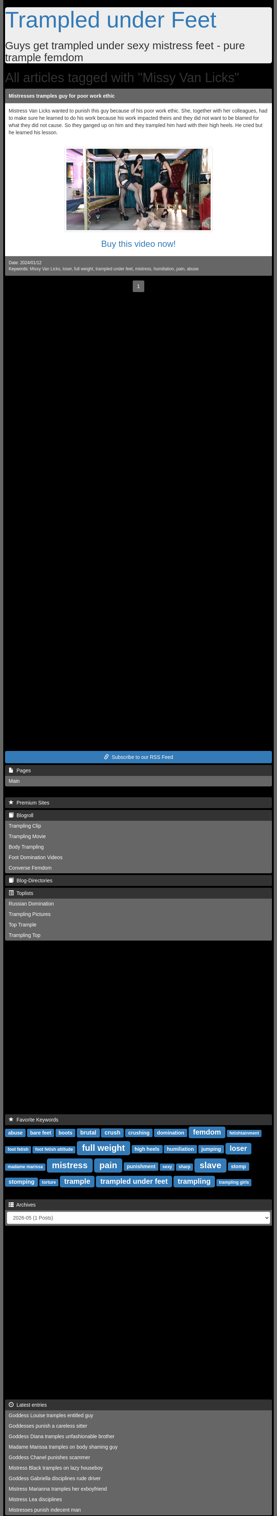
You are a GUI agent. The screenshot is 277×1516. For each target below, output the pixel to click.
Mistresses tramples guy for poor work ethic (62, 96)
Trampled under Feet (110, 19)
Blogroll (21, 815)
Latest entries (28, 1405)
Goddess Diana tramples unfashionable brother (61, 1436)
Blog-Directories (30, 880)
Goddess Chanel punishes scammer (49, 1457)
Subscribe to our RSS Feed (138, 757)
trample (77, 1181)
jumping (211, 1149)
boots (65, 1133)
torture (49, 1182)
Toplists (21, 893)
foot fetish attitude (54, 1149)
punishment (141, 1166)
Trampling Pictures (29, 914)
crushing (139, 1133)
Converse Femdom (30, 868)
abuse (192, 268)
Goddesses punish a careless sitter (48, 1426)
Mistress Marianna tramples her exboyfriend (58, 1489)
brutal (88, 1132)
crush (112, 1132)
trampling (194, 1181)
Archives (22, 1205)
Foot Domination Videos (35, 857)
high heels (147, 1149)
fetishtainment (244, 1133)
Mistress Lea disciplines (35, 1499)
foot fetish (18, 1149)
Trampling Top (24, 935)
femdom (207, 1132)
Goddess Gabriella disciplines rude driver (55, 1478)
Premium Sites (29, 803)
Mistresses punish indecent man (45, 1510)
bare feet (40, 1133)
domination (170, 1133)
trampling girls (234, 1182)
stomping (22, 1182)
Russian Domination (31, 904)
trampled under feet (114, 268)
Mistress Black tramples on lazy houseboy (56, 1468)
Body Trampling (26, 847)
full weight (83, 268)
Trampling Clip (25, 826)
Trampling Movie (27, 836)
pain (180, 268)
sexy (167, 1166)
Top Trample (22, 925)
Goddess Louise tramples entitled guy (51, 1415)
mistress (143, 268)
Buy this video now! (138, 244)
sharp (184, 1166)
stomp (238, 1166)
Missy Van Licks (45, 268)
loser (67, 268)
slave (210, 1165)
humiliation (164, 268)
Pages (20, 770)
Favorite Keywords (33, 1120)
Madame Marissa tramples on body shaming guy (63, 1447)
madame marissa (25, 1166)
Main (14, 781)
